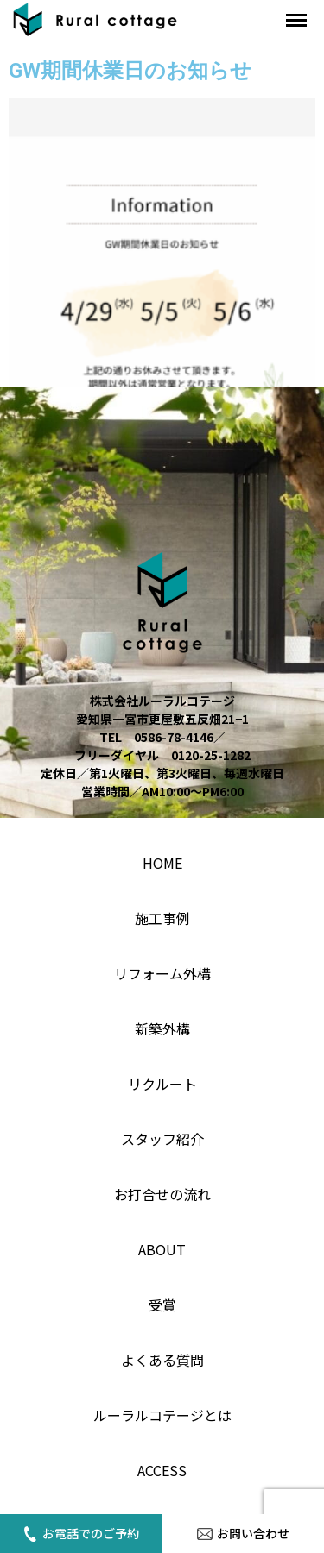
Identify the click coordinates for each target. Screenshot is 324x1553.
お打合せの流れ (162, 1194)
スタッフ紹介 (162, 1139)
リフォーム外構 (162, 973)
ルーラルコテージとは (162, 1415)
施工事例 (162, 918)
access (162, 1470)
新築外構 (162, 1028)
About (162, 1249)
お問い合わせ (243, 1533)
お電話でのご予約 (80, 1533)
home (162, 862)
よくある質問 (162, 1359)
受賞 (162, 1304)
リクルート (162, 1083)
